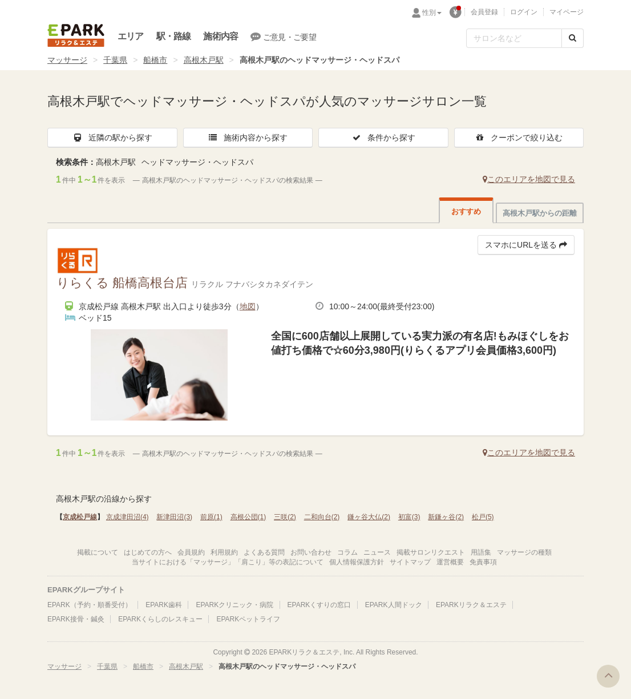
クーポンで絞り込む (519, 137)
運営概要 (450, 562)
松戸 (483, 517)
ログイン (523, 12)
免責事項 (483, 562)
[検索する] (572, 38)
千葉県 (115, 59)
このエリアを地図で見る (529, 179)
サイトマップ (410, 562)
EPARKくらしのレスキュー (160, 619)
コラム (347, 552)
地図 (248, 306)
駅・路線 (173, 36)
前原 (211, 517)
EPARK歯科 (163, 605)
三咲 (285, 517)
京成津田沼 (127, 517)
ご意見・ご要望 (283, 36)
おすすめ (466, 211)
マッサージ (67, 59)
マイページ (566, 12)
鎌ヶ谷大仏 (368, 517)
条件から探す (383, 137)
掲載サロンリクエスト (431, 552)
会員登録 (484, 12)
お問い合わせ (310, 552)
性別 (432, 13)
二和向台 (322, 517)
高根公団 (248, 517)
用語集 (481, 552)
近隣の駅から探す (112, 137)
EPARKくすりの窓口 (319, 605)
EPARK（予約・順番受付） (89, 605)
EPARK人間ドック (393, 605)
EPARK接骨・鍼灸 (75, 619)
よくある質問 (264, 552)
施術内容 (220, 36)
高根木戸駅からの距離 (540, 213)
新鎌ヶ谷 (446, 517)
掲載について (97, 552)
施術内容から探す (248, 137)
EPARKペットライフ (248, 619)
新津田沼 (174, 517)
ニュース (377, 552)
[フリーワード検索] (514, 38)
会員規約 (191, 552)
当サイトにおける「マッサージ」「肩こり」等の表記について (227, 562)
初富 (409, 517)
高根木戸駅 (204, 59)
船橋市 (155, 59)
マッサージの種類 (524, 552)
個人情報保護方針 (356, 562)
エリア (131, 36)
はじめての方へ (148, 552)
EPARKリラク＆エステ (75, 35)
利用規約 (224, 552)
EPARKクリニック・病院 (234, 605)
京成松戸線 (80, 517)
